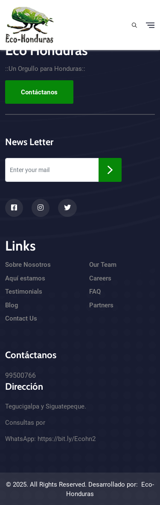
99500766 (20, 375)
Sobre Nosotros (28, 265)
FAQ (95, 291)
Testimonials (23, 291)
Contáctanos (39, 92)
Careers (100, 278)
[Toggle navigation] (150, 25)
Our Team (102, 265)
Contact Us (21, 318)
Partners (101, 305)
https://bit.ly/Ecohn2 (67, 439)
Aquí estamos (25, 278)
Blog (11, 305)
